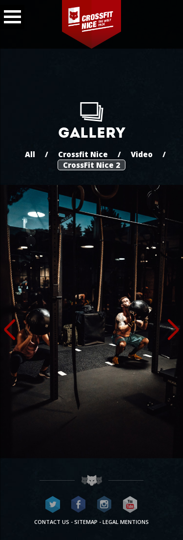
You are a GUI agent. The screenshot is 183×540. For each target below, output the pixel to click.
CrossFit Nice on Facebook (78, 504)
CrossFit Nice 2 (91, 165)
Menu (10, 14)
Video (142, 154)
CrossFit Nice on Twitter (52, 504)
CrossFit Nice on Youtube (130, 504)
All (30, 154)
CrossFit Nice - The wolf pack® (91, 24)
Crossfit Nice (83, 154)
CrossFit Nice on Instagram (104, 504)
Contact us (51, 521)
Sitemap (86, 521)
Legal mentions (125, 521)
